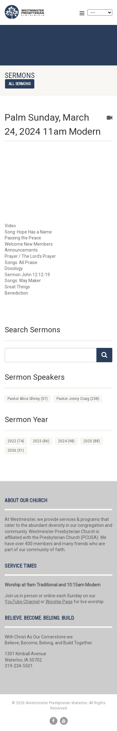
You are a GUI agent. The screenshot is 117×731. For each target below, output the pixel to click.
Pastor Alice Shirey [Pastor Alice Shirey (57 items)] (27, 399)
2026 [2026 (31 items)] (15, 450)
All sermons (20, 84)
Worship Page (59, 601)
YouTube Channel (22, 601)
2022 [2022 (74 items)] (15, 441)
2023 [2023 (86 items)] (41, 441)
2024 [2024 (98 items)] (66, 441)
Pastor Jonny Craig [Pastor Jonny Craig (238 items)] (77, 399)
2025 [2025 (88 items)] (91, 441)
